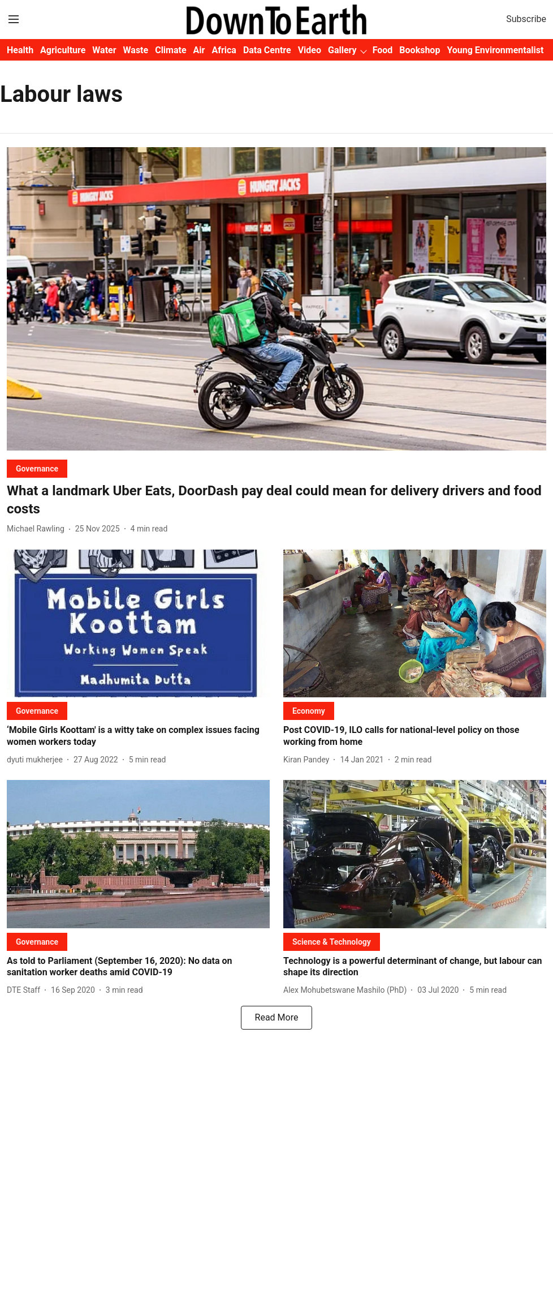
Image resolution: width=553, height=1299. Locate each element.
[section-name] (37, 468)
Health (20, 50)
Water (104, 50)
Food (383, 50)
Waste (136, 50)
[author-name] (38, 529)
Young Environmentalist (495, 50)
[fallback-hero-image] (276, 299)
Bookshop (419, 50)
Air (199, 50)
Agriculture (62, 50)
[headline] (276, 499)
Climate (170, 50)
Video (309, 50)
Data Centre (267, 50)
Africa (223, 50)
